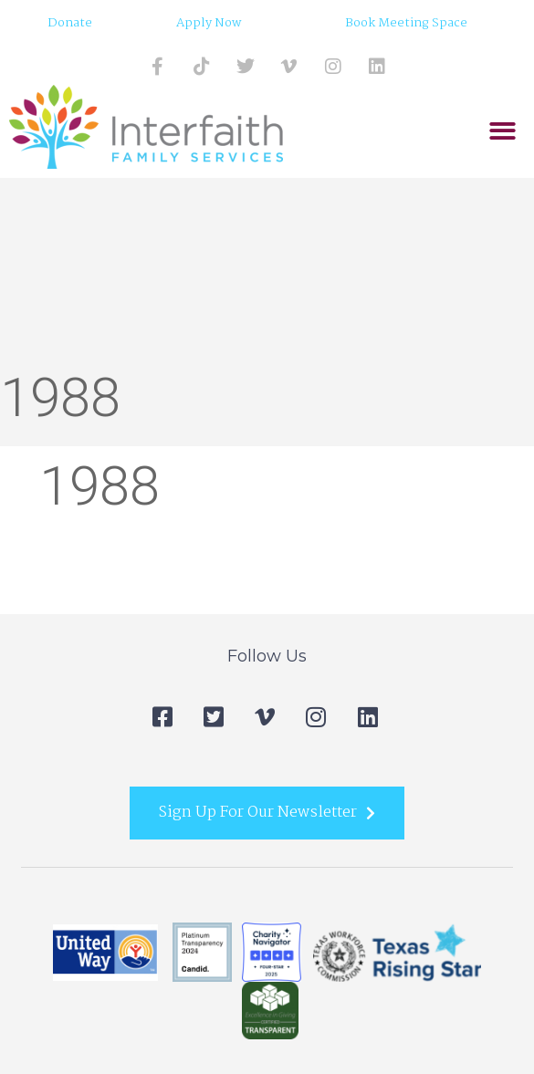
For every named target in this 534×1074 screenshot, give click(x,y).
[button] (502, 131)
